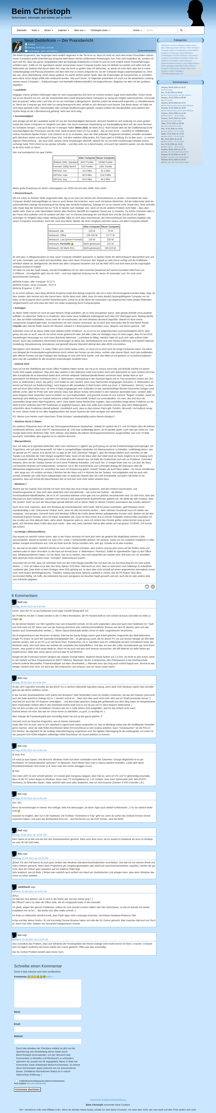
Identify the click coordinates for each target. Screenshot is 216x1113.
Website (18, 1036)
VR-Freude (168, 90)
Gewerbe (184, 58)
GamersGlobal (185, 53)
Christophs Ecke (100, 30)
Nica (186, 66)
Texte (35, 30)
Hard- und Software (49, 51)
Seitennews (174, 68)
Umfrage (178, 71)
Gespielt (164, 58)
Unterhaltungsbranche (170, 74)
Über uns (80, 30)
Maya (190, 63)
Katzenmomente (167, 63)
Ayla (194, 45)
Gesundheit (174, 58)
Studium (164, 71)
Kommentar (20, 976)
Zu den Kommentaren (146, 50)
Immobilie (174, 61)
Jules (181, 61)
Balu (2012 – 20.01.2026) (174, 116)
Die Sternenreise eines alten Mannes (178, 105)
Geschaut (193, 55)
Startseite (21, 30)
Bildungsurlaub (173, 48)
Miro (196, 63)
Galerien (63, 30)
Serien (48, 30)
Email (17, 1024)
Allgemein (165, 45)
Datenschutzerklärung (114, 1100)
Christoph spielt (167, 50)
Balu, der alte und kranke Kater (176, 152)
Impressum (96, 1100)
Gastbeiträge (34, 51)
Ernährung (174, 53)
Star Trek (191, 68)
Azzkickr (31, 44)
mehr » (49, 976)
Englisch (164, 53)
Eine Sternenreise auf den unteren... (178, 95)
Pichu (192, 66)
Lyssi (185, 63)
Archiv (137, 30)
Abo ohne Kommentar (36, 1083)
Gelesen (183, 55)
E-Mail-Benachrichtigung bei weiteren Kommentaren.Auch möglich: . (39, 1082)
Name (17, 1012)
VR (182, 74)
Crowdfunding (180, 50)
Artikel (187, 45)
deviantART (193, 50)
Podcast (164, 68)
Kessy (178, 63)
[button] (147, 587)
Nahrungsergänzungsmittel (172, 66)
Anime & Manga (177, 45)
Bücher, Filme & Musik (189, 48)
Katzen (188, 61)
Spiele (182, 68)
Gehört (176, 55)
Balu (163, 48)
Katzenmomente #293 (172, 121)
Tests (172, 71)
